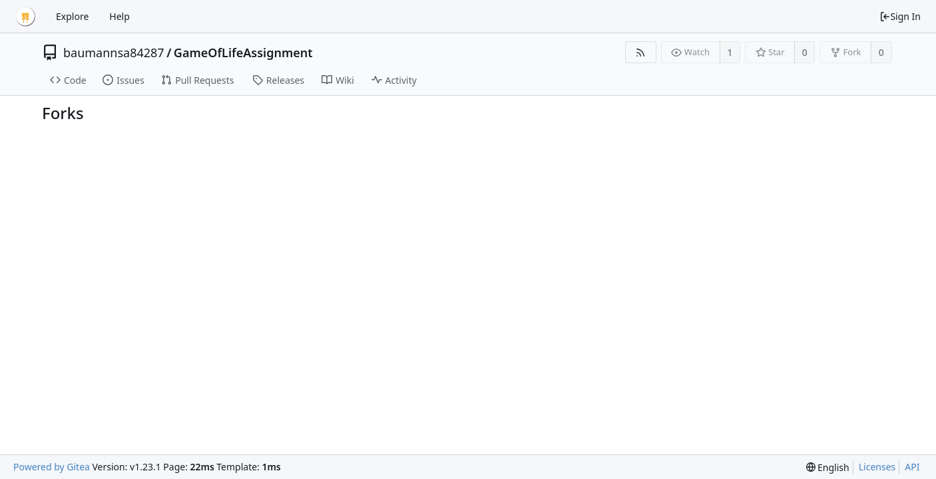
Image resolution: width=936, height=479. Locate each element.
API (912, 466)
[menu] (827, 467)
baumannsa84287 (113, 52)
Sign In (900, 16)
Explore (72, 16)
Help (119, 16)
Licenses (877, 466)
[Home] (25, 17)
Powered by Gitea (51, 466)
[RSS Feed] (640, 52)
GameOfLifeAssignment (243, 52)
